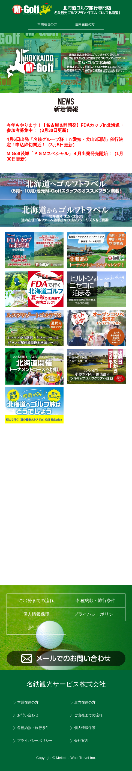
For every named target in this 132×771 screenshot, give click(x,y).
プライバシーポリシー (96, 614)
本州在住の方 (47, 24)
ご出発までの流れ (36, 600)
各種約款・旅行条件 (95, 600)
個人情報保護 (36, 614)
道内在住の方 (85, 24)
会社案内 (81, 741)
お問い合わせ (27, 715)
